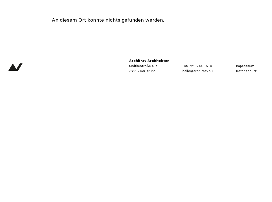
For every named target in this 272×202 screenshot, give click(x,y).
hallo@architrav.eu (197, 71)
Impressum (245, 66)
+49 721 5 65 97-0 (197, 66)
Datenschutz (246, 71)
